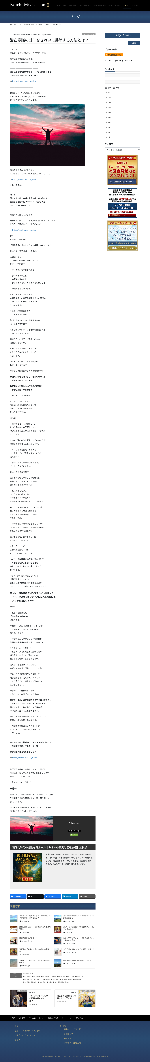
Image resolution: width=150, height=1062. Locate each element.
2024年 (108, 93)
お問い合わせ (79, 1018)
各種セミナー (69, 1033)
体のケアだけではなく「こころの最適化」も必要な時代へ (78, 939)
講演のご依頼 (53, 1018)
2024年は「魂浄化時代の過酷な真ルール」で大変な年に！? (79, 928)
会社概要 (21, 1018)
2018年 (108, 122)
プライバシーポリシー (36, 1018)
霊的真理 (37, 976)
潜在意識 (42, 982)
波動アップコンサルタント (33, 979)
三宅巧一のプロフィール (25, 1035)
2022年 (108, 102)
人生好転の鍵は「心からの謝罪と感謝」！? (79, 949)
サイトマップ (66, 1018)
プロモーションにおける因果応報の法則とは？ (38, 998)
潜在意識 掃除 (89, 34)
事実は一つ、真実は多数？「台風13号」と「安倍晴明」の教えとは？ (35, 916)
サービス (63, 1026)
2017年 (108, 127)
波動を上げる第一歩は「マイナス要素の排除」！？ (35, 961)
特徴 (16, 1026)
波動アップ (80, 976)
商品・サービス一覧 (72, 1029)
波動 (50, 982)
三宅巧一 (71, 976)
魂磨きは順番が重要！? (28, 938)
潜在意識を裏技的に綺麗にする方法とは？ (66, 997)
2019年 (108, 117)
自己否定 (56, 979)
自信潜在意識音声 (30, 982)
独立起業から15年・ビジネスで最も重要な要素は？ (35, 928)
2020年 (108, 112)
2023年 (108, 97)
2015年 (108, 137)
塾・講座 (67, 1038)
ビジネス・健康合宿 (72, 1043)
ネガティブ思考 (67, 979)
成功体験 (62, 976)
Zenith (47, 979)
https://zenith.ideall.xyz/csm (24, 81)
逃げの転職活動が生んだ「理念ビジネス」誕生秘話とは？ (78, 916)
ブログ (17, 1039)
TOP (13, 1018)
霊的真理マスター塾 (49, 976)
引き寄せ (28, 976)
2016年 (108, 132)
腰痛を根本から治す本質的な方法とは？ (78, 960)
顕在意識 (78, 979)
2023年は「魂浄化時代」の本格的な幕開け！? (34, 950)
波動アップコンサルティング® (27, 1030)
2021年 (108, 107)
